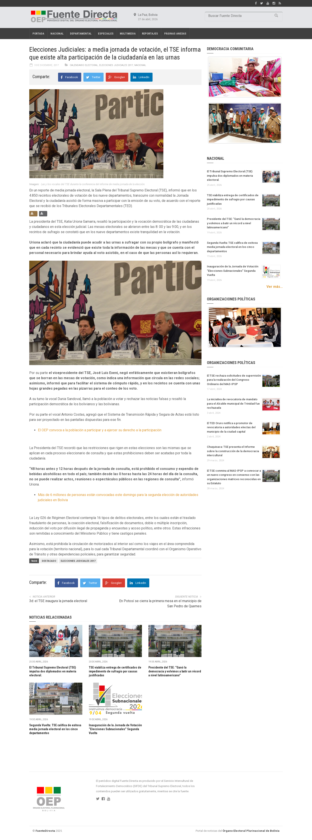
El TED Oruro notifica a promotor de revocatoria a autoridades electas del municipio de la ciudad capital (231, 427)
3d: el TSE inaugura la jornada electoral (58, 601)
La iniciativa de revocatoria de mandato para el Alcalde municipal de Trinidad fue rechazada (233, 403)
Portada (38, 33)
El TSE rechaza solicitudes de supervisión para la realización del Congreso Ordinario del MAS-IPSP (234, 380)
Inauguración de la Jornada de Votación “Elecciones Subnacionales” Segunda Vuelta (115, 729)
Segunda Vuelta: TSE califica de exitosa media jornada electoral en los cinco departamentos (55, 729)
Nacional (57, 33)
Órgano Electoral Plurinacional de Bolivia (251, 830)
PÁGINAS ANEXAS (175, 33)
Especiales (106, 33)
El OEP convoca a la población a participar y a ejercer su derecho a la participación (99, 430)
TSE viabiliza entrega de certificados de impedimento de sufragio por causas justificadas (115, 671)
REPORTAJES (150, 33)
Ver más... (274, 287)
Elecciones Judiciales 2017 (116, 65)
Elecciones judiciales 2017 (78, 561)
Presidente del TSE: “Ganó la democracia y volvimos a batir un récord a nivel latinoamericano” (174, 671)
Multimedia (128, 33)
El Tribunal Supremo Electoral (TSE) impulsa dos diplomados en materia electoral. (52, 671)
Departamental (81, 33)
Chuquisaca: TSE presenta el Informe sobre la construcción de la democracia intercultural (233, 451)
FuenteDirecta (45, 830)
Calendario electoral (84, 65)
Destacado (49, 561)
